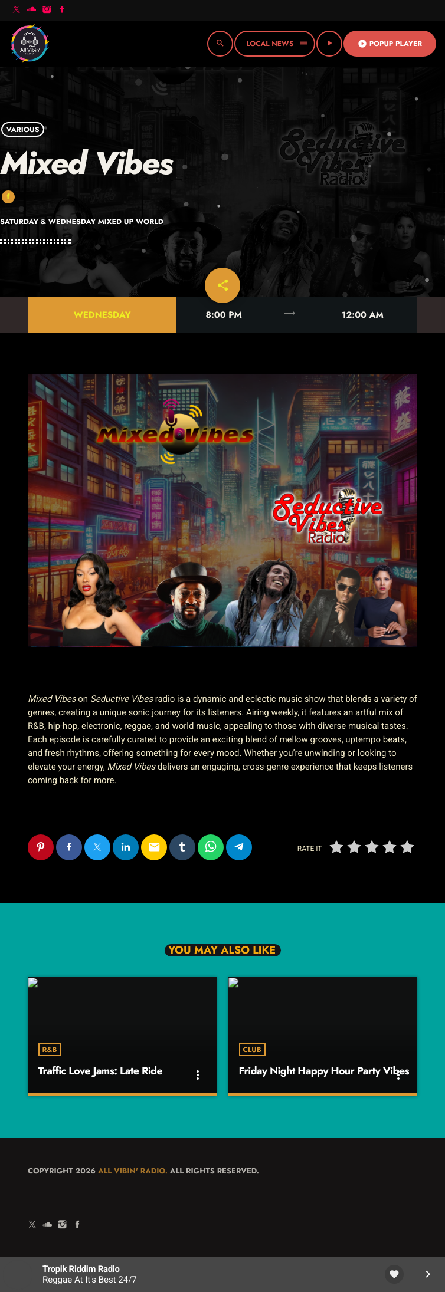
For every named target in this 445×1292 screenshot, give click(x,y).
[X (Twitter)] (16, 10)
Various (23, 129)
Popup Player (390, 43)
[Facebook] (62, 10)
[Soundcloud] (32, 10)
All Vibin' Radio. (133, 1170)
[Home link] (29, 43)
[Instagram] (46, 10)
